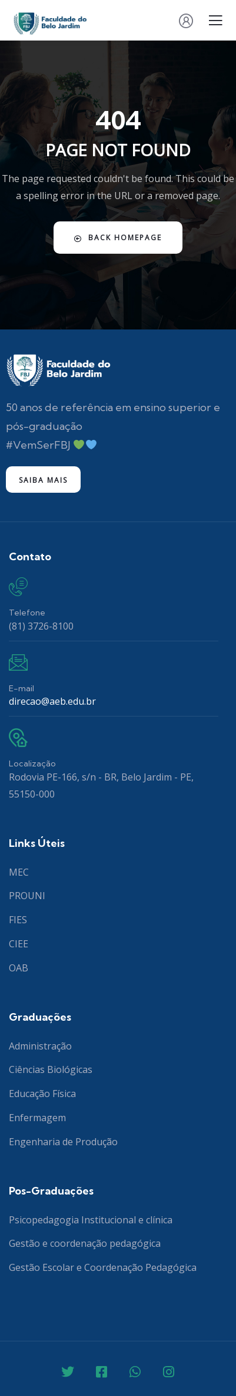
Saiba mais (43, 480)
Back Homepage (118, 238)
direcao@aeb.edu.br (52, 701)
